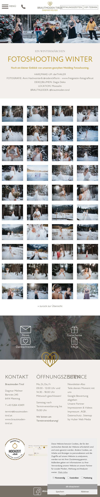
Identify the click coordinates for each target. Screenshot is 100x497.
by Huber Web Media (79, 419)
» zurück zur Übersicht (50, 306)
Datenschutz (75, 415)
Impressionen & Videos (80, 407)
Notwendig (59, 478)
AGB (83, 411)
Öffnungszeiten (71, 7)
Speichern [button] (60, 492)
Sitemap (87, 415)
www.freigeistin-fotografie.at (77, 78)
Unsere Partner (76, 403)
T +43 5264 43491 (14, 405)
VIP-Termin (90, 7)
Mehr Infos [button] (63, 472)
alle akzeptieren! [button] (72, 487)
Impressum (73, 411)
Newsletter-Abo (76, 384)
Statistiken (73, 478)
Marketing (86, 478)
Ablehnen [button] (85, 492)
